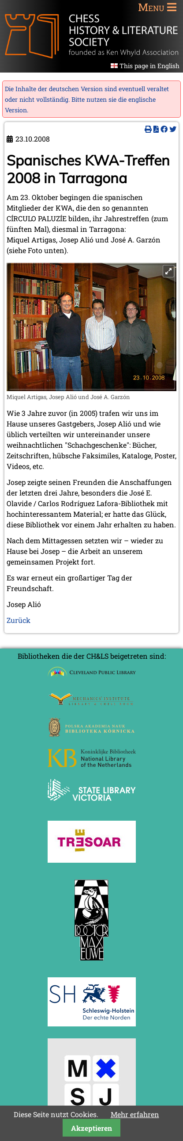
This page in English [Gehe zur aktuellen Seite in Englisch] (149, 65)
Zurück (18, 620)
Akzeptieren (91, 1128)
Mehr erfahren (135, 1114)
